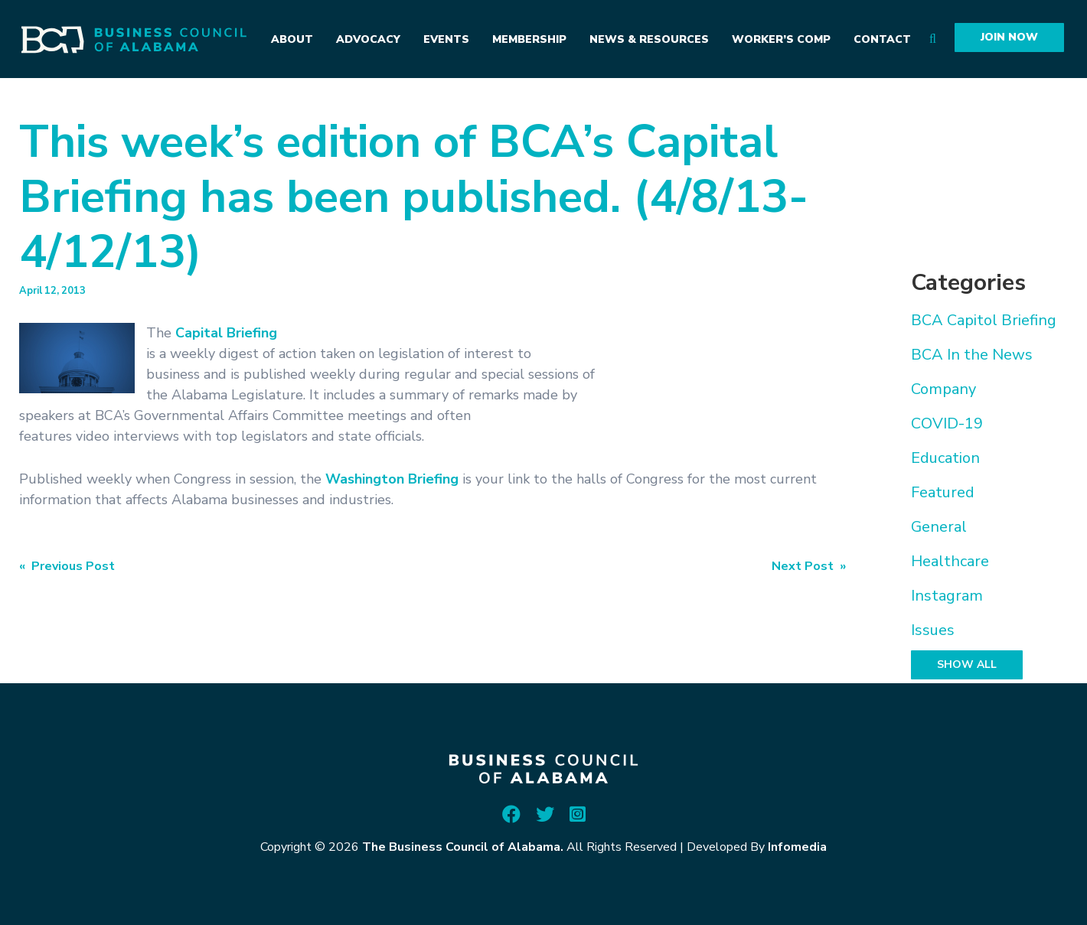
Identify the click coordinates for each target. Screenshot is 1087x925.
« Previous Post (67, 566)
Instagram (947, 595)
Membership (529, 39)
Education (945, 458)
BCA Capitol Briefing (983, 320)
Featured (942, 492)
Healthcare (950, 561)
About (292, 39)
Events (446, 39)
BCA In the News (972, 354)
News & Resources (649, 39)
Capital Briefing (226, 333)
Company (943, 389)
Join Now (1009, 37)
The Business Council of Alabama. (462, 847)
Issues (933, 630)
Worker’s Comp (781, 39)
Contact (882, 39)
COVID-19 (947, 423)
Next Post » (809, 566)
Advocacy (368, 39)
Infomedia (797, 847)
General (939, 526)
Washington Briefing (392, 479)
